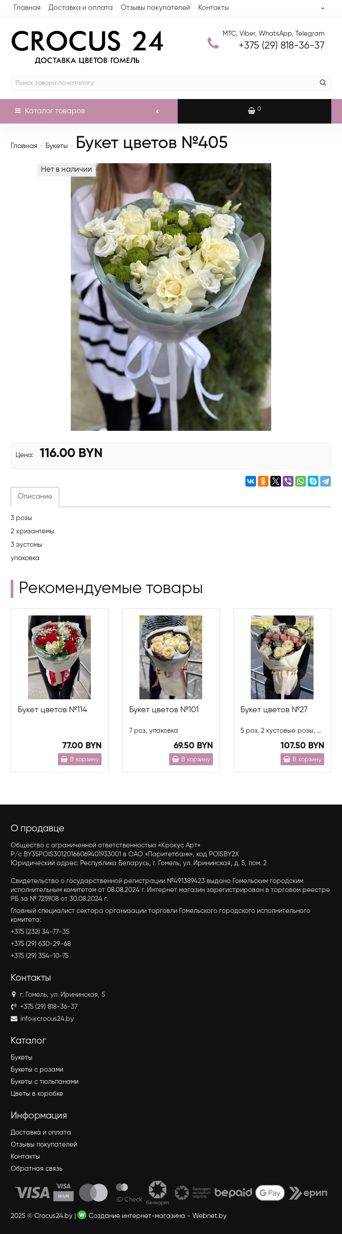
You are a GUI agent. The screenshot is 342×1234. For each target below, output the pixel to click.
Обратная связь (36, 1168)
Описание (35, 496)
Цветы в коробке (37, 1093)
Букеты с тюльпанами (44, 1081)
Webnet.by (209, 1216)
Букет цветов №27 (274, 710)
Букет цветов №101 (164, 710)
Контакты (213, 8)
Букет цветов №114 (52, 710)
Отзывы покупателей (155, 8)
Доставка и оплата (81, 8)
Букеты (56, 146)
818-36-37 (282, 46)
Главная (27, 8)
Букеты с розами (37, 1069)
